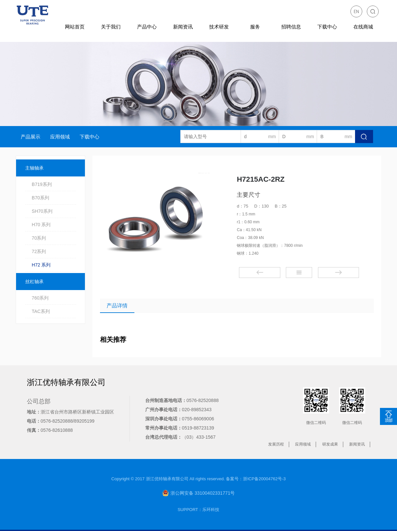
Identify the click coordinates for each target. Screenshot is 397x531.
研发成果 (330, 444)
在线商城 (363, 26)
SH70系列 (42, 211)
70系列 (39, 238)
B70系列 (40, 197)
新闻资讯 (183, 26)
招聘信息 (291, 26)
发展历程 (276, 444)
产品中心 (147, 26)
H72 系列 (41, 264)
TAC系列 (41, 311)
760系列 (40, 298)
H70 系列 (41, 224)
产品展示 (30, 136)
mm (271, 136)
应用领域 (60, 136)
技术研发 (219, 26)
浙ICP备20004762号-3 (264, 478)
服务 (255, 26)
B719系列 (42, 184)
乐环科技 (210, 509)
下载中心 (327, 26)
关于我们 (111, 26)
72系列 (39, 251)
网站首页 (75, 26)
